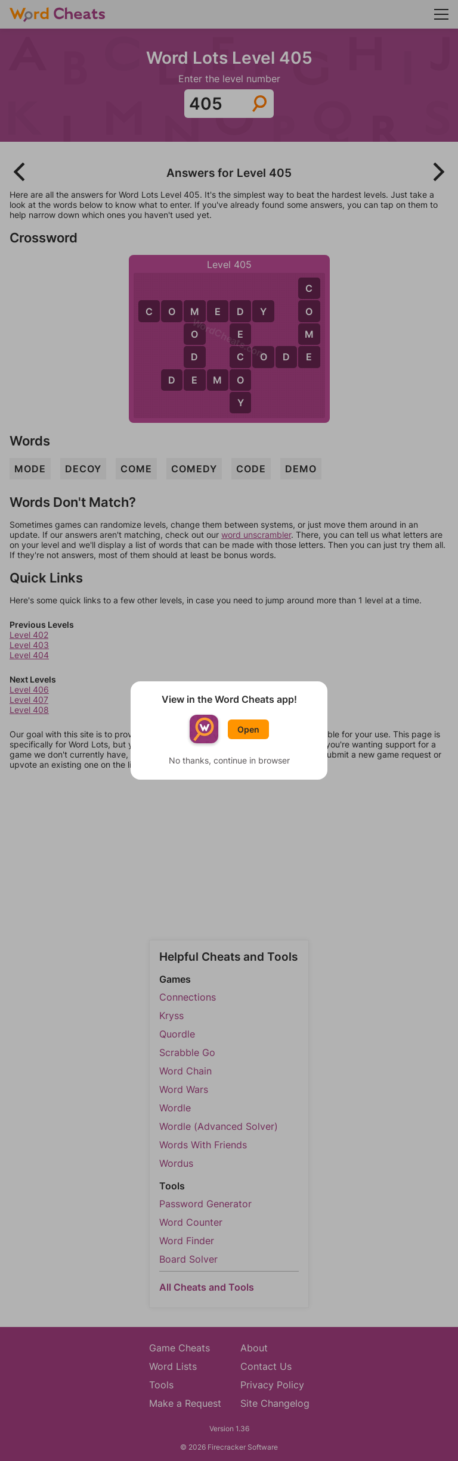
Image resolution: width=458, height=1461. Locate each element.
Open (248, 729)
